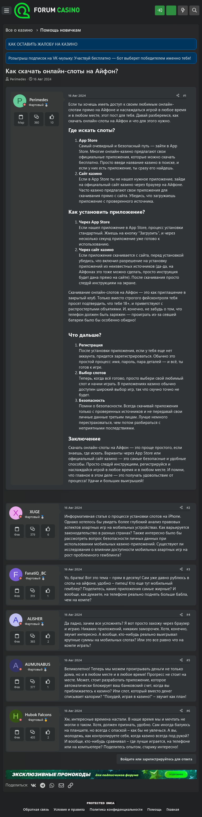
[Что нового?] (183, 10)
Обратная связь (36, 809)
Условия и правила (69, 809)
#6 (188, 710)
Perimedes (18, 79)
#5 (188, 660)
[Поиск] (194, 10)
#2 (188, 507)
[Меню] (7, 10)
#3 (188, 569)
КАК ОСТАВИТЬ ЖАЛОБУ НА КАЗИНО (42, 44)
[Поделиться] (177, 95)
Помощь (154, 809)
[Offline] (24, 104)
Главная (172, 809)
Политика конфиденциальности (116, 809)
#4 (188, 614)
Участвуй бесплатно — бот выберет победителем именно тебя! (132, 58)
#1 (184, 95)
